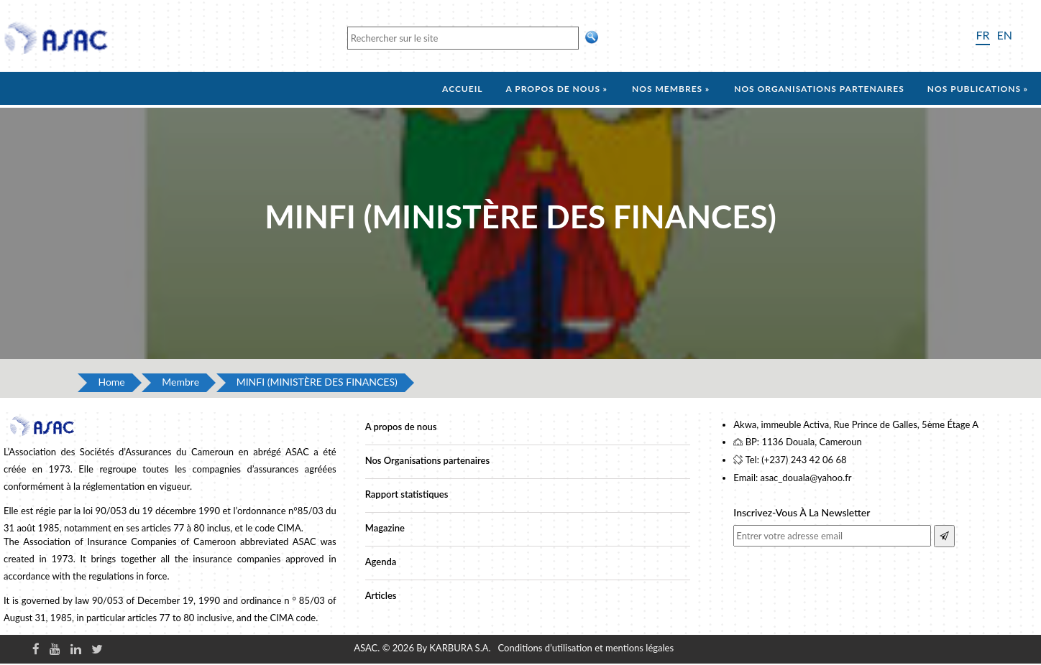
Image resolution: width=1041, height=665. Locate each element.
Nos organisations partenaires (819, 88)
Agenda (381, 561)
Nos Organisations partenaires (427, 460)
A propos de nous (552, 88)
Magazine (385, 528)
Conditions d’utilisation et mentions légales (586, 648)
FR (982, 35)
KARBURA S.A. (459, 648)
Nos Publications (974, 88)
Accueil (462, 88)
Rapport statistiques (407, 494)
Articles (381, 595)
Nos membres (667, 88)
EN (1004, 35)
